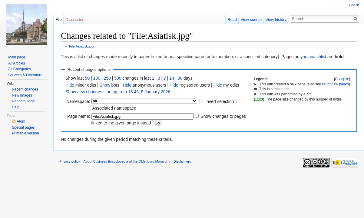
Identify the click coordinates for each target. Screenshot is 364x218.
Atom (21, 121)
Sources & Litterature (25, 75)
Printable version (25, 133)
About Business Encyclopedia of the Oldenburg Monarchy (127, 161)
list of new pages (335, 84)
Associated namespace (114, 108)
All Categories (19, 69)
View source (251, 19)
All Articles (16, 63)
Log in (354, 5)
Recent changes (25, 89)
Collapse (342, 79)
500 (117, 78)
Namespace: (78, 101)
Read (232, 19)
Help (15, 107)
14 (171, 78)
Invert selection (219, 101)
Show (105, 85)
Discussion (75, 19)
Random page (23, 101)
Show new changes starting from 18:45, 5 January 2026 (117, 91)
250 (107, 78)
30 (179, 78)
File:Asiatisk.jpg (81, 46)
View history (276, 19)
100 (96, 78)
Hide (69, 85)
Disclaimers (182, 161)
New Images (22, 95)
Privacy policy (69, 161)
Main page (16, 57)
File (58, 19)
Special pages (23, 127)
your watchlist (313, 56)
